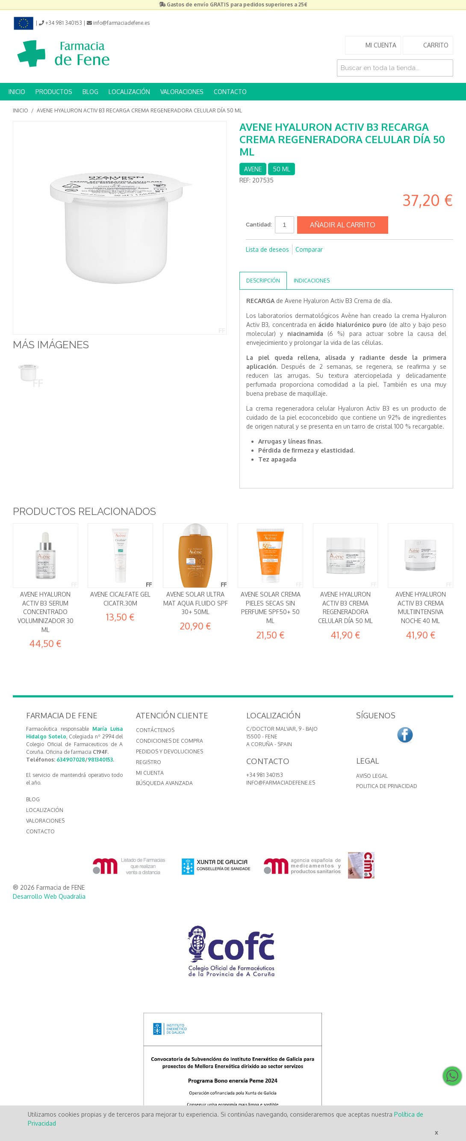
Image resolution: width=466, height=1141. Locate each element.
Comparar (309, 249)
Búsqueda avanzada (164, 783)
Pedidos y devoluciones (169, 751)
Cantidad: (259, 224)
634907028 (70, 759)
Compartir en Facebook (254, 263)
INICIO (17, 91)
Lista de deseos (267, 249)
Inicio (20, 110)
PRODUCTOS (53, 91)
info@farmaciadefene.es (280, 782)
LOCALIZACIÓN (129, 91)
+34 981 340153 (264, 775)
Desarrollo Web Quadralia (49, 896)
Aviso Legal (372, 776)
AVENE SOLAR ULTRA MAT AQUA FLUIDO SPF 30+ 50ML (195, 603)
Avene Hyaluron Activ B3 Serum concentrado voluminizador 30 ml (46, 612)
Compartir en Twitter (271, 263)
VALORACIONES (182, 91)
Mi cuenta (150, 773)
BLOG (90, 91)
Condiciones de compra (169, 741)
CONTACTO (230, 91)
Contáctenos (155, 730)
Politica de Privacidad (386, 786)
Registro (148, 762)
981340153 (100, 759)
